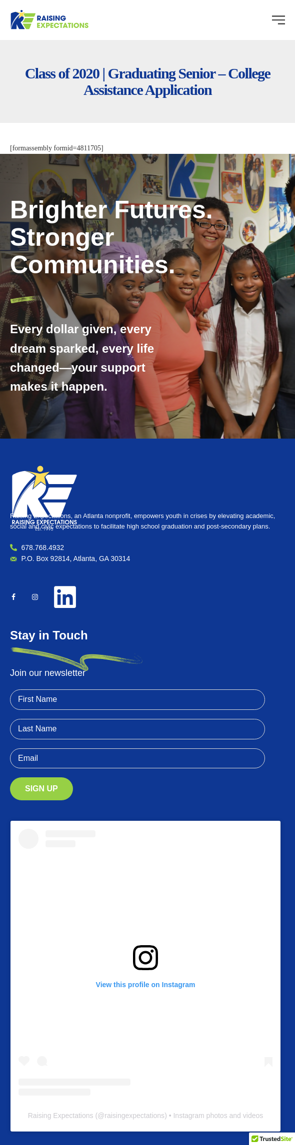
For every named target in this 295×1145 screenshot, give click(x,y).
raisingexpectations (134, 1116)
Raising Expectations (61, 1116)
